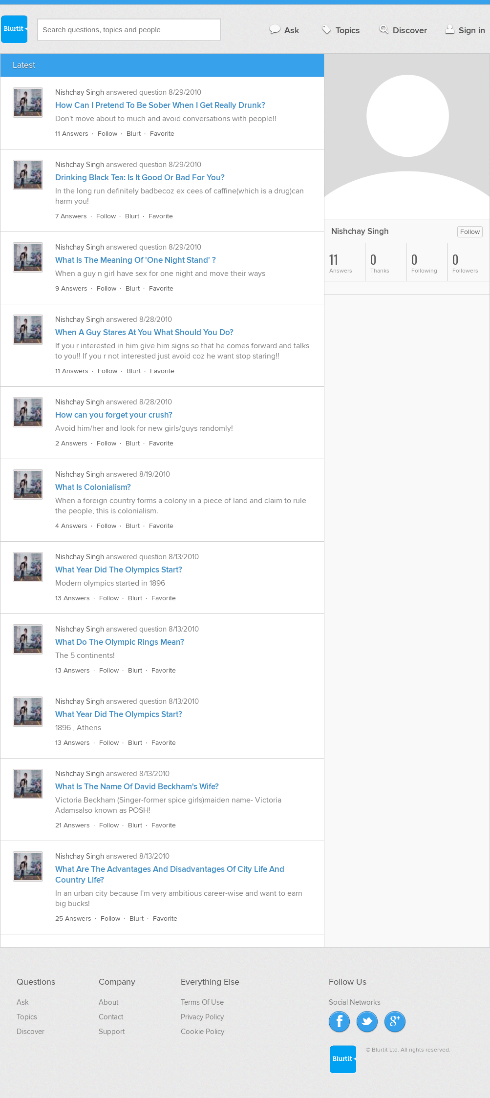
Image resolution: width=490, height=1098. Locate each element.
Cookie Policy (202, 1031)
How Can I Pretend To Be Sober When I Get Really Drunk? (160, 105)
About (108, 1002)
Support (112, 1031)
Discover (402, 30)
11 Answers (71, 133)
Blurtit (13, 28)
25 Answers (73, 918)
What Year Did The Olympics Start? (118, 570)
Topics (340, 30)
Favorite (162, 133)
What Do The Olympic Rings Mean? (119, 642)
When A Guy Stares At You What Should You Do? (144, 333)
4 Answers (71, 526)
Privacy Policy (202, 1017)
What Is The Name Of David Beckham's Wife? (137, 787)
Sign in (464, 30)
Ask (283, 30)
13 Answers (72, 598)
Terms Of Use (202, 1002)
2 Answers (71, 443)
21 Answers (72, 825)
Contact (111, 1017)
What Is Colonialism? (93, 487)
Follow (107, 133)
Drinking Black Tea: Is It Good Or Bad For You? (140, 178)
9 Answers (71, 288)
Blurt (134, 133)
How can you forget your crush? (113, 415)
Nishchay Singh (79, 92)
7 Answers (71, 216)
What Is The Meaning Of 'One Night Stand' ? (135, 260)
